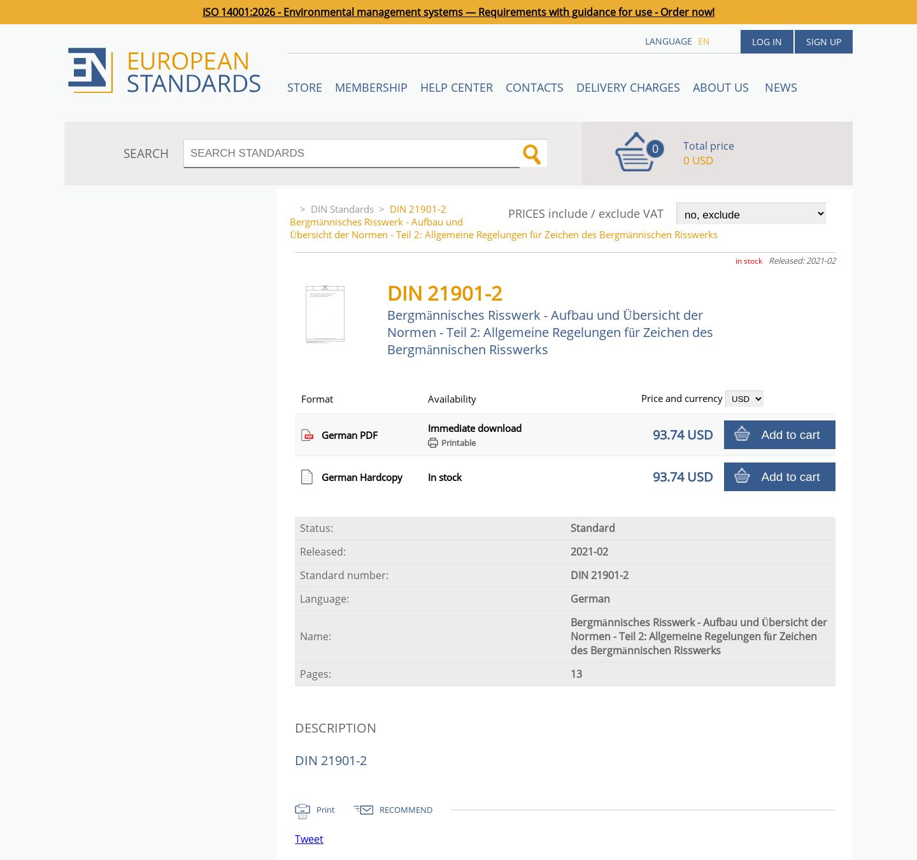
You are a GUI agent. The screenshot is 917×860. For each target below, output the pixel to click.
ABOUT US (722, 87)
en (704, 41)
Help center (456, 87)
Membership (371, 87)
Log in (767, 42)
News (781, 87)
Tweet (309, 839)
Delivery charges (628, 87)
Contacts (535, 87)
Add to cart (791, 434)
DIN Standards (342, 209)
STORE (304, 87)
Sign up (823, 42)
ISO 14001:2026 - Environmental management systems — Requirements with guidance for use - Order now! (458, 12)
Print (325, 809)
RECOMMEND (406, 809)
